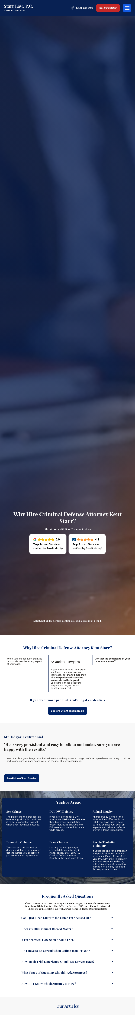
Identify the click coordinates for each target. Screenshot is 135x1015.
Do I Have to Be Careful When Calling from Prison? (55, 951)
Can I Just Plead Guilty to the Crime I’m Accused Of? (56, 918)
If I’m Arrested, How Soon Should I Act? (48, 940)
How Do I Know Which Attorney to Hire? (48, 983)
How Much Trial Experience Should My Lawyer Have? (57, 961)
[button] (127, 8)
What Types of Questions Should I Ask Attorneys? (54, 972)
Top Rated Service (46, 544)
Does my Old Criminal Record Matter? (47, 929)
